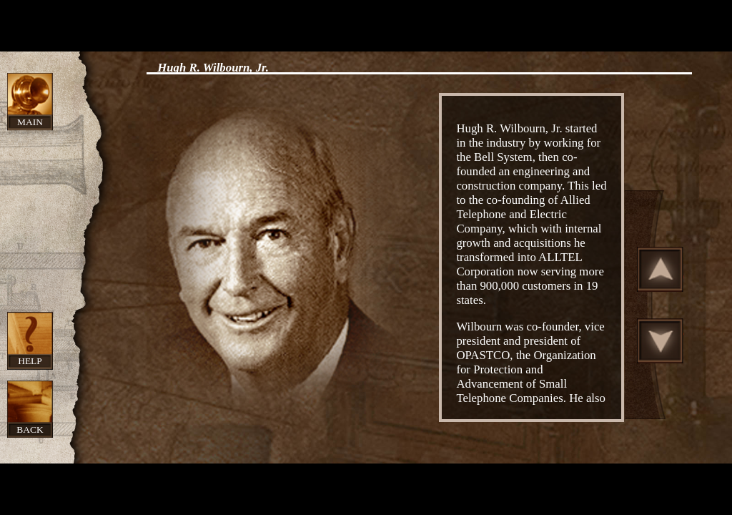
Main (30, 122)
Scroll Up (660, 269)
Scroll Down (660, 340)
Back (29, 429)
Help (30, 360)
